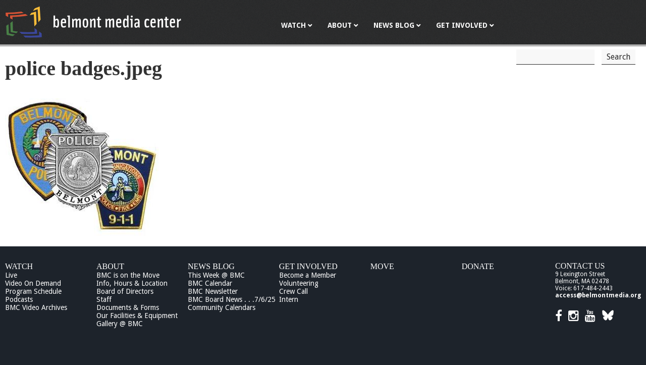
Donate (478, 266)
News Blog (211, 266)
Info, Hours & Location (132, 283)
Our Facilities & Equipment (137, 315)
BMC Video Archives (36, 307)
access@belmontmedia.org (598, 295)
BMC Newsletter (213, 291)
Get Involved (308, 266)
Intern (288, 299)
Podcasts (19, 299)
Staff (104, 299)
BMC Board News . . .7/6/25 (232, 299)
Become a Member (307, 275)
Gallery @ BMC (119, 324)
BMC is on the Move (127, 275)
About (110, 266)
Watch (19, 266)
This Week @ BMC (216, 275)
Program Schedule (33, 291)
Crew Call (293, 291)
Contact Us (580, 266)
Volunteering (298, 283)
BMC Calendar (210, 283)
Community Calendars (221, 307)
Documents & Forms (127, 307)
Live (11, 275)
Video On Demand (33, 283)
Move (382, 266)
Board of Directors (124, 291)
